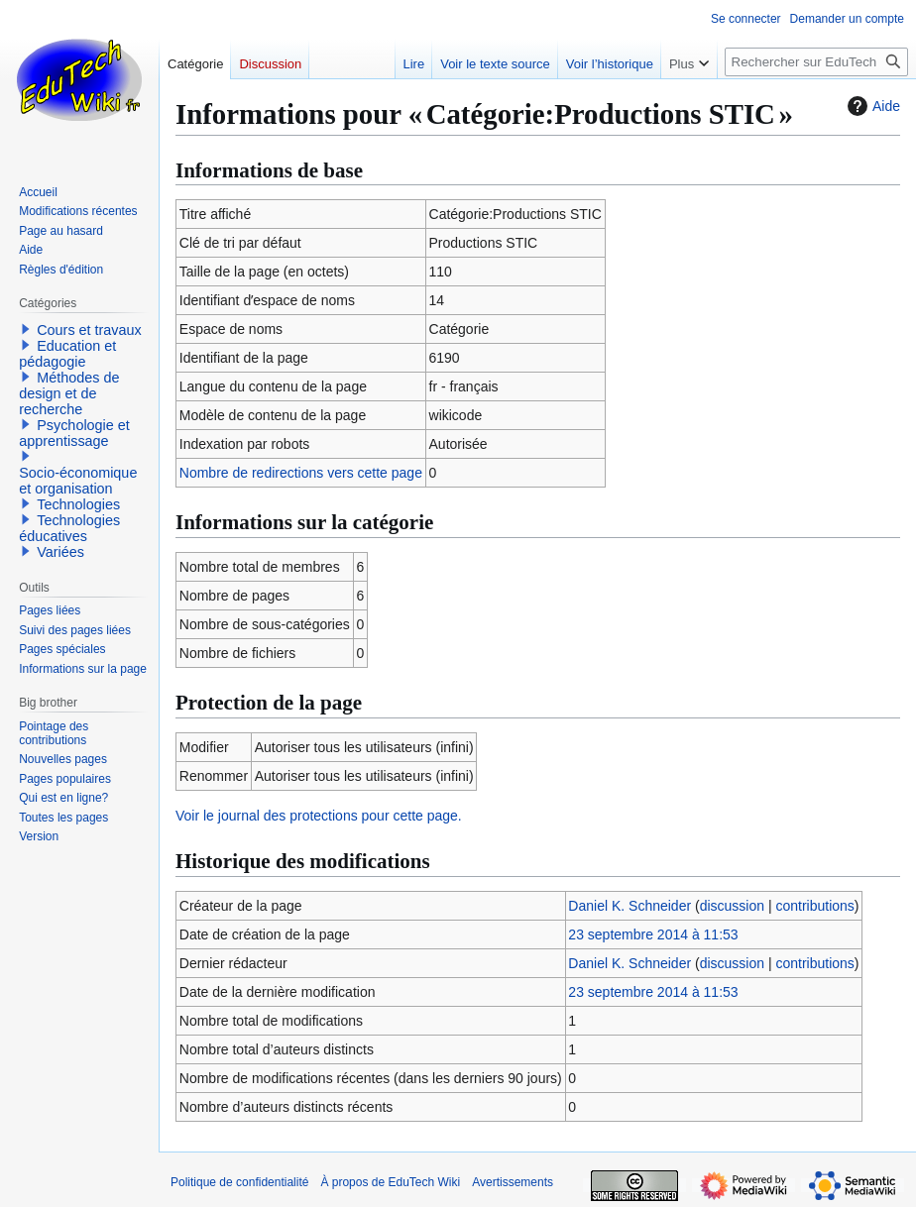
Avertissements (512, 1182)
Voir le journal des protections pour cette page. (318, 815)
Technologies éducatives (69, 528)
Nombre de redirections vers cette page (300, 473)
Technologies (78, 504)
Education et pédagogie (67, 354)
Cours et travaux (89, 330)
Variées (60, 552)
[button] (26, 329)
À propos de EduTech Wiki (390, 1182)
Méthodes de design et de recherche (69, 393)
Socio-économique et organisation (78, 480)
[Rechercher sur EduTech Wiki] (816, 62)
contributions (814, 906)
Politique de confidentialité (239, 1182)
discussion (732, 906)
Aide (871, 106)
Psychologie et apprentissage (74, 433)
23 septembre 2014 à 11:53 (653, 934)
